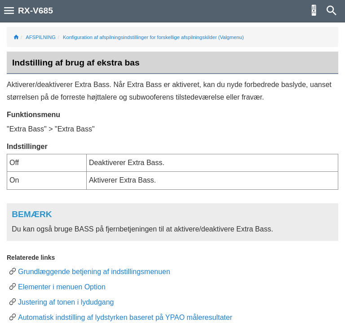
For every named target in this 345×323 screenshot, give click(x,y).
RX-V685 (35, 10)
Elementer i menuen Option (62, 287)
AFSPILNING (41, 37)
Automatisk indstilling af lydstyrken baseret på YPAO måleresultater (125, 317)
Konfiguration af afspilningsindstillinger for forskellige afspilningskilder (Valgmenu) (153, 37)
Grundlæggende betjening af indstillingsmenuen (94, 271)
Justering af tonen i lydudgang (66, 302)
